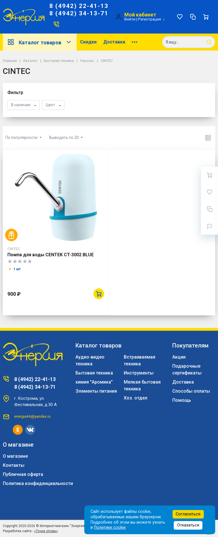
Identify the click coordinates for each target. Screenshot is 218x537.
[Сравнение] (193, 17)
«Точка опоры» (46, 531)
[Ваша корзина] (206, 17)
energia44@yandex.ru (32, 416)
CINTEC (13, 248)
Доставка (114, 42)
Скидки (88, 42)
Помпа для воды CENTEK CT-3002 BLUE (50, 254)
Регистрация (149, 19)
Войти (129, 19)
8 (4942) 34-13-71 (78, 13)
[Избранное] (180, 17)
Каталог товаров (39, 42)
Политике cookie (110, 527)
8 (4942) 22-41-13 (78, 6)
